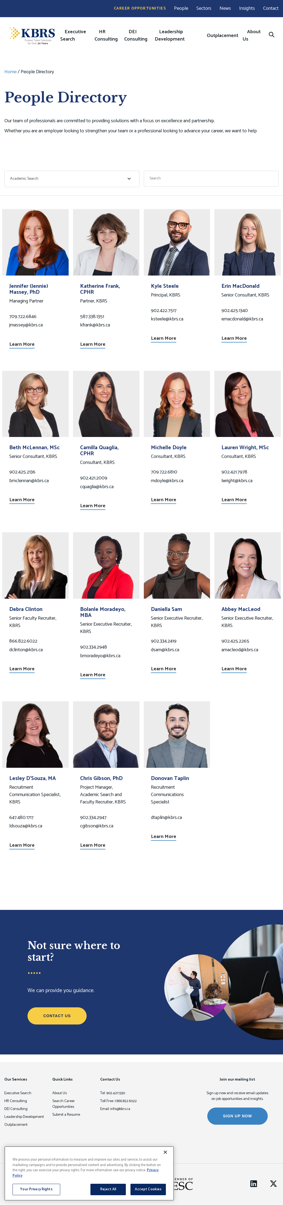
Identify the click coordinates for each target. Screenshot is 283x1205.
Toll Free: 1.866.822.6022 (118, 1101)
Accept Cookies (148, 1189)
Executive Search (73, 35)
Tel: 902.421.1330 (112, 1093)
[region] (89, 1173)
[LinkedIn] (253, 1184)
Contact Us (57, 1016)
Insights (247, 8)
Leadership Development (170, 35)
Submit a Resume (66, 1115)
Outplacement (222, 36)
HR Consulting (106, 35)
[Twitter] (273, 1184)
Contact (271, 8)
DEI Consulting (135, 35)
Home (10, 72)
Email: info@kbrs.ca (115, 1109)
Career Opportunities (140, 8)
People (181, 8)
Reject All (108, 1189)
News (225, 8)
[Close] (165, 1152)
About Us (252, 35)
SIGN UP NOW (237, 1116)
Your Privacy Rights (36, 1189)
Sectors (203, 8)
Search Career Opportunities (63, 1104)
